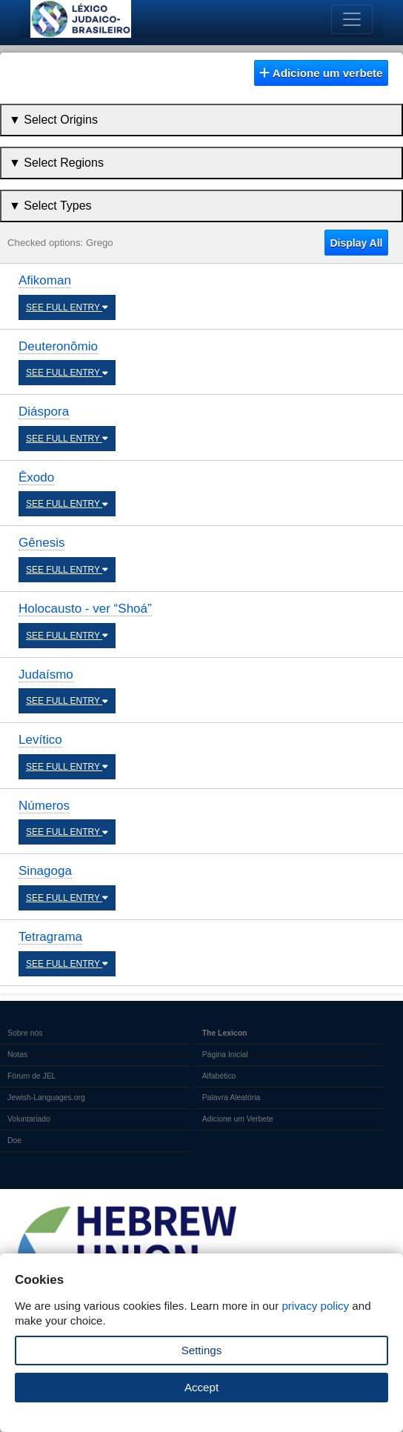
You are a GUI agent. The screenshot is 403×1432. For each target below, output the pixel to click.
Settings (201, 1350)
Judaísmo (46, 674)
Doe (14, 1140)
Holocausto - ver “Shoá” (85, 609)
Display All (356, 243)
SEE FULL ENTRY (67, 307)
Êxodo (36, 477)
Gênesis (41, 543)
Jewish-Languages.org (46, 1097)
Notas (17, 1054)
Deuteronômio (58, 346)
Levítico (40, 740)
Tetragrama (50, 937)
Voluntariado (28, 1119)
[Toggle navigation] (352, 19)
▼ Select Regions (56, 162)
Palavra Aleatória (231, 1097)
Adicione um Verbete (237, 1119)
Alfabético (219, 1076)
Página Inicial (225, 1054)
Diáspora (44, 411)
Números (44, 806)
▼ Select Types (50, 205)
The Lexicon (224, 1033)
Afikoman (45, 280)
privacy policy (315, 1305)
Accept (201, 1387)
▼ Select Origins (53, 119)
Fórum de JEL (31, 1076)
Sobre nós (24, 1033)
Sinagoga (45, 871)
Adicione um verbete (320, 73)
